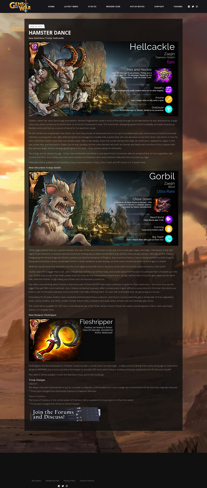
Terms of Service (87, 480)
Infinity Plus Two (52, 480)
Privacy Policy (69, 480)
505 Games (36, 480)
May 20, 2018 (36, 26)
